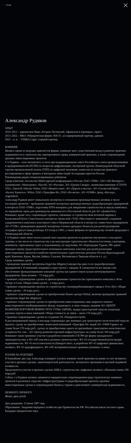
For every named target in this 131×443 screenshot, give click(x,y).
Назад (8, 5)
